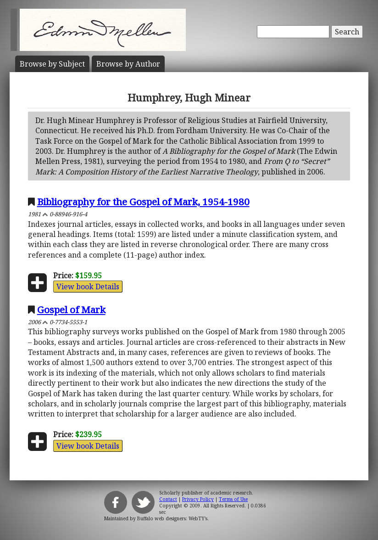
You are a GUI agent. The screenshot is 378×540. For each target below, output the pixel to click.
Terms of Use (233, 499)
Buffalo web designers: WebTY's (172, 518)
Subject (52, 64)
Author (128, 64)
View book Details (87, 286)
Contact (168, 499)
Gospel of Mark (71, 309)
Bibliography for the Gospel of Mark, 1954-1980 (143, 201)
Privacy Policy (198, 499)
